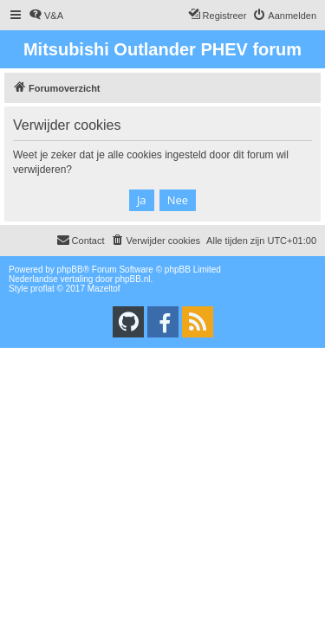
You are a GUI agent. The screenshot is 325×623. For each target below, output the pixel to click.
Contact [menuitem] (80, 240)
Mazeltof (104, 288)
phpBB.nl (133, 279)
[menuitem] (46, 15)
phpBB (70, 269)
